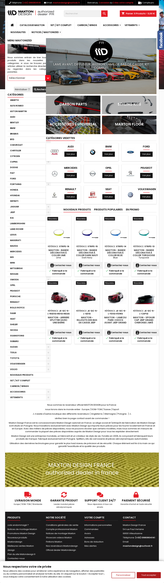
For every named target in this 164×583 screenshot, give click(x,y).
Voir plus (70, 154)
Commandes (91, 529)
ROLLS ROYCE (17, 307)
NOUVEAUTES (18, 32)
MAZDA (14, 245)
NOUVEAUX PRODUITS (21, 374)
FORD (13, 178)
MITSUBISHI (16, 268)
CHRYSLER (15, 150)
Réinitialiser (23, 89)
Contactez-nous (60, 265)
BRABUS (14, 133)
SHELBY (14, 324)
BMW (12, 128)
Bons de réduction (93, 541)
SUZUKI (14, 346)
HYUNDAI (15, 195)
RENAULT (15, 302)
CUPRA (13, 161)
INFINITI (14, 201)
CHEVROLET (16, 144)
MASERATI (15, 240)
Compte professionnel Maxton (62, 529)
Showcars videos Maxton (59, 537)
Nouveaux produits (77, 209)
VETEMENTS (131, 25)
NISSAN (14, 273)
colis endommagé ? (18, 525)
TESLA (13, 352)
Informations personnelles (98, 525)
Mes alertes (90, 545)
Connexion (104, 2)
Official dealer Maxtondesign (61, 550)
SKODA (14, 330)
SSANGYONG (17, 335)
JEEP (12, 212)
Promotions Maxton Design (21, 533)
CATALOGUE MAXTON (32, 25)
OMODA (14, 279)
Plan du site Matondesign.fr (22, 554)
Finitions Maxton (54, 541)
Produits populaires (108, 209)
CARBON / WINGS (87, 25)
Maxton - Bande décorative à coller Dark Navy (87, 253)
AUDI (12, 116)
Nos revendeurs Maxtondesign (62, 545)
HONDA (14, 189)
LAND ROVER (16, 229)
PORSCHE (15, 296)
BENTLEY (14, 122)
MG (12, 257)
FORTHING (15, 184)
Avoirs (87, 533)
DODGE (14, 167)
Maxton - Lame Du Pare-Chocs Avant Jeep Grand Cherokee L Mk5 (115, 321)
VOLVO (13, 369)
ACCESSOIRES (111, 25)
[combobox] (29, 78)
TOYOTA (14, 358)
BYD (12, 139)
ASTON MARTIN (18, 111)
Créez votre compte (123, 2)
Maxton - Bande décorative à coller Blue (115, 253)
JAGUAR (14, 206)
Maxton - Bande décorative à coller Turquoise (144, 253)
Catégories (16, 94)
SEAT (13, 318)
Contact (129, 517)
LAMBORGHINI (17, 223)
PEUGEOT (15, 290)
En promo (132, 209)
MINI (12, 262)
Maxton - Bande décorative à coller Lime (59, 253)
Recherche (41, 89)
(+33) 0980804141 (31, 2)
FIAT (12, 173)
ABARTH (14, 100)
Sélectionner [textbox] (17, 78)
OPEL (12, 285)
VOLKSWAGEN (17, 363)
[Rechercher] (86, 13)
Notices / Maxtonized (45, 32)
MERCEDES (16, 251)
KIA (12, 217)
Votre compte (94, 517)
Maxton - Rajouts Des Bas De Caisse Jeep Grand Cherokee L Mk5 (87, 322)
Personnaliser (123, 575)
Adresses (89, 537)
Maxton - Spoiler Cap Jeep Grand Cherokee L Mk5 (144, 320)
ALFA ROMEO (17, 105)
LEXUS (13, 234)
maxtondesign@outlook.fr (66, 2)
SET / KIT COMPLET (60, 25)
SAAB (13, 313)
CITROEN (15, 156)
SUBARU (14, 341)
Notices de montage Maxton (22, 529)
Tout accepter (148, 575)
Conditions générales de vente (62, 525)
